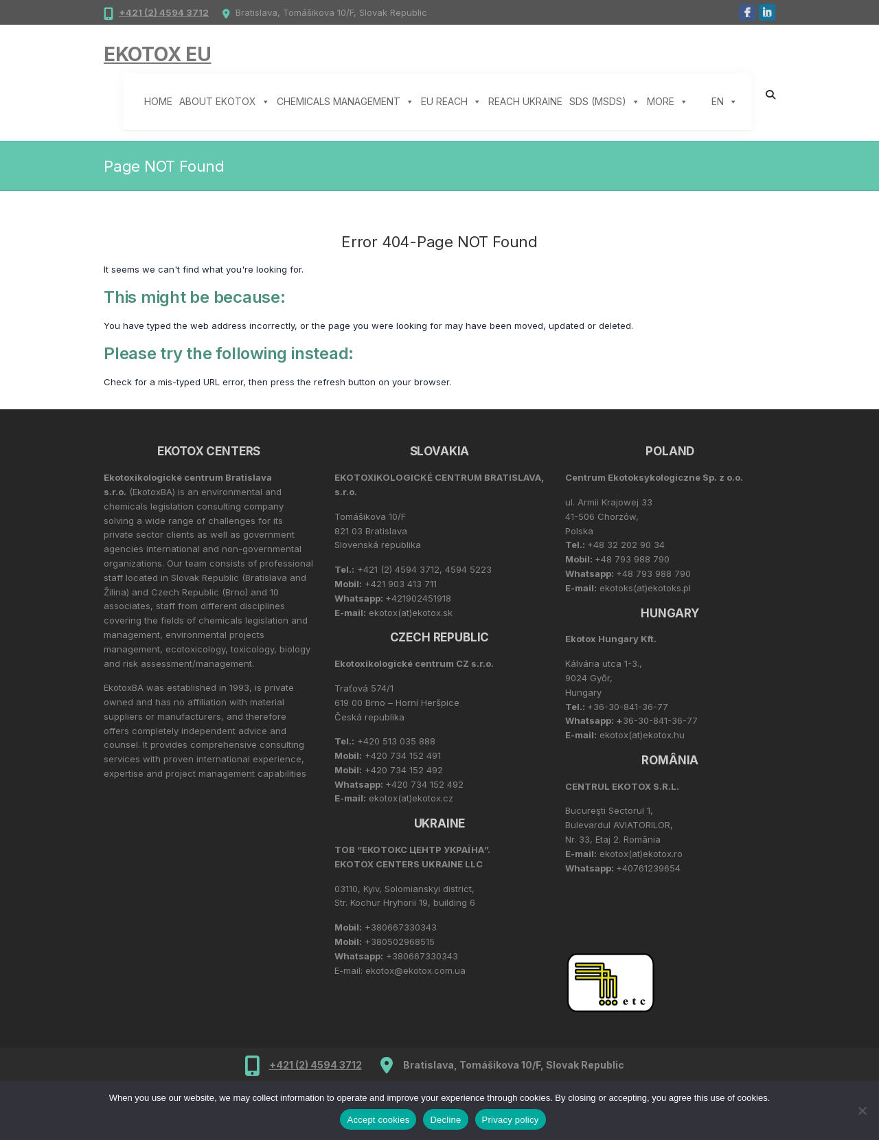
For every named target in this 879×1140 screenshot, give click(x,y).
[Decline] (862, 1110)
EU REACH (451, 102)
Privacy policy (510, 1120)
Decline (445, 1120)
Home (158, 101)
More (667, 102)
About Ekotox (224, 102)
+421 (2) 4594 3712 (164, 12)
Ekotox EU (157, 54)
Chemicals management (345, 102)
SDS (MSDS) (604, 102)
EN (724, 102)
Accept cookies (378, 1120)
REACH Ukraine (525, 101)
